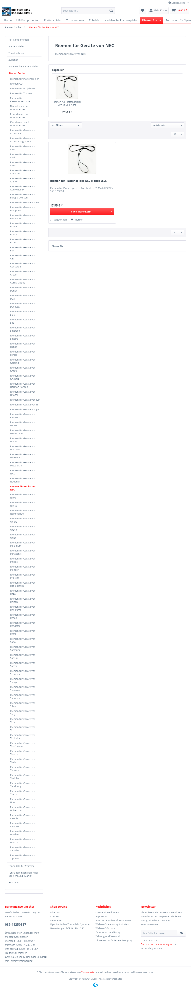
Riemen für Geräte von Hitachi (23, 393)
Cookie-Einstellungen (107, 912)
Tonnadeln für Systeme (21, 866)
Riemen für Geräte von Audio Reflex (23, 188)
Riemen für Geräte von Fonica (23, 353)
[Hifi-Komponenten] (28, 20)
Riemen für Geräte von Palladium (23, 544)
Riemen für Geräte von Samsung (23, 648)
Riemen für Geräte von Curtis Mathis (23, 281)
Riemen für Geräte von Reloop (23, 600)
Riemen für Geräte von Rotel (23, 632)
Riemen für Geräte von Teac (23, 720)
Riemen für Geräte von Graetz (23, 369)
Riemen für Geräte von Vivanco (23, 825)
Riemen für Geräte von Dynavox (23, 305)
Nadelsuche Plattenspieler (23, 66)
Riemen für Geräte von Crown (23, 273)
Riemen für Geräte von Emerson (23, 329)
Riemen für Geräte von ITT (25, 404)
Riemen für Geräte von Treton (23, 793)
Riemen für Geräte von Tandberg (23, 785)
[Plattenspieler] (53, 20)
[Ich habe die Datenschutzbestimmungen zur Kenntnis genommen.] (142, 940)
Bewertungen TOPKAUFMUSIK (67, 928)
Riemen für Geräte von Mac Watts (23, 448)
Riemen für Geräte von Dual (23, 297)
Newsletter (56, 920)
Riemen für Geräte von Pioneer (23, 568)
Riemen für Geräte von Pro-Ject (23, 576)
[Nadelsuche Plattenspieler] (121, 20)
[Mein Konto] (158, 10)
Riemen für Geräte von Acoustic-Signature (23, 140)
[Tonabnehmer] (75, 20)
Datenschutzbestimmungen (156, 944)
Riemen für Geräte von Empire (23, 337)
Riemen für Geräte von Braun (23, 233)
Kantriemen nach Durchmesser (20, 124)
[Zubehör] (94, 20)
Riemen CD (16, 83)
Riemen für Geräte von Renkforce (23, 608)
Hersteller (14, 882)
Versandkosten (88, 971)
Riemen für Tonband (21, 93)
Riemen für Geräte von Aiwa (23, 148)
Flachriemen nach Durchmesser (20, 108)
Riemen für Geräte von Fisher (23, 345)
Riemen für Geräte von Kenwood (23, 416)
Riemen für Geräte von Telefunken (23, 744)
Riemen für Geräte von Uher (23, 801)
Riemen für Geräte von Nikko (23, 496)
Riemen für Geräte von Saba (23, 640)
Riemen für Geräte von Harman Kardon (23, 385)
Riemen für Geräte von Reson (23, 616)
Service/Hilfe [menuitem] (177, 2)
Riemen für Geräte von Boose (23, 225)
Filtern (57, 125)
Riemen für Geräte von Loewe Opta (23, 432)
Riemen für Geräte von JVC (25, 409)
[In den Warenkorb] (82, 211)
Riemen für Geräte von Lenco (23, 424)
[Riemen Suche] (151, 20)
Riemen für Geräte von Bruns (23, 241)
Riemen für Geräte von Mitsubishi (23, 464)
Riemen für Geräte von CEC (23, 257)
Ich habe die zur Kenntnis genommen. (158, 944)
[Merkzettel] (142, 10)
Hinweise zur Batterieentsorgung (114, 940)
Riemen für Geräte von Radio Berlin (23, 584)
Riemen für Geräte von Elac (23, 313)
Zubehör (13, 59)
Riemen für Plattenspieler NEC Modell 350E (67, 103)
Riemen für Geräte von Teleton (23, 752)
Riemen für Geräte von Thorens (23, 768)
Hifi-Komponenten (18, 39)
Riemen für (57, 246)
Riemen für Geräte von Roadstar (23, 624)
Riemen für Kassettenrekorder (20, 100)
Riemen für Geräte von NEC (23, 488)
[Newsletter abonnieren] (181, 933)
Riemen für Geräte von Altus (23, 164)
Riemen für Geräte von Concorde (23, 265)
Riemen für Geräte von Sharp (23, 680)
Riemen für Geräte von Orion (23, 536)
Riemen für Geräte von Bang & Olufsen (23, 196)
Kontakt (54, 916)
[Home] (8, 20)
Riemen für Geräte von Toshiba (23, 776)
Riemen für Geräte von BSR (23, 249)
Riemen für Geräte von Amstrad (23, 172)
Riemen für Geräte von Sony (23, 712)
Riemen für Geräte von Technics (23, 736)
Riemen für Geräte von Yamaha (23, 849)
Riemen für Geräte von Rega (23, 592)
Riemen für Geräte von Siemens (23, 696)
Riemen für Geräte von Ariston (23, 180)
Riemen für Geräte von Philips (23, 560)
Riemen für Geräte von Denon (23, 289)
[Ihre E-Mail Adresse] (159, 933)
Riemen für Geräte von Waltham (23, 833)
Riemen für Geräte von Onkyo (23, 520)
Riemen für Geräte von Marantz (23, 440)
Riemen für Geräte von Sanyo (23, 664)
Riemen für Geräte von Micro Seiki (23, 456)
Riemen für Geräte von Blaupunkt (23, 209)
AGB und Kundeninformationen (113, 920)
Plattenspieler (16, 46)
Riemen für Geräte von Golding (23, 361)
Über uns (55, 912)
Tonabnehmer (16, 53)
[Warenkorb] (179, 10)
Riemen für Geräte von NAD (23, 472)
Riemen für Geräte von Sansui (23, 656)
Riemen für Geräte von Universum (23, 809)
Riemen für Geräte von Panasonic (23, 552)
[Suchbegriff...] (88, 10)
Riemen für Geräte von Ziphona (23, 857)
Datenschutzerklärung (108, 932)
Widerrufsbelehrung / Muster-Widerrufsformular (112, 926)
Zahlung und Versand (108, 936)
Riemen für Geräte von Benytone (23, 217)
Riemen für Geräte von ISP (25, 399)
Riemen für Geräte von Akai (23, 156)
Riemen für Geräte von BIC (25, 202)
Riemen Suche (16, 73)
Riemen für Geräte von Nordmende (23, 512)
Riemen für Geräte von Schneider (23, 672)
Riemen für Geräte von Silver (23, 704)
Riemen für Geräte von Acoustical (23, 132)
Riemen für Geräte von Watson (23, 841)
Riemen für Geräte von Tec (23, 728)
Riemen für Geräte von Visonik (23, 817)
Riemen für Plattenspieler (24, 78)
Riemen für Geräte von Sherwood (23, 688)
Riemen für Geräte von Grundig (23, 377)
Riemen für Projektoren (23, 88)
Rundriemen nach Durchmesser (20, 116)
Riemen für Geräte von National (23, 480)
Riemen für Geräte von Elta (23, 321)
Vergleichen (58, 219)
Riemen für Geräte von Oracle (23, 528)
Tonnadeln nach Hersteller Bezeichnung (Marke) (23, 874)
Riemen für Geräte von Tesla (23, 760)
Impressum (102, 916)
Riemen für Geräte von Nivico (23, 504)
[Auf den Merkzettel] (77, 220)
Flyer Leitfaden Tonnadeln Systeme (70, 924)
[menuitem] (88, 12)
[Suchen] (111, 10)
